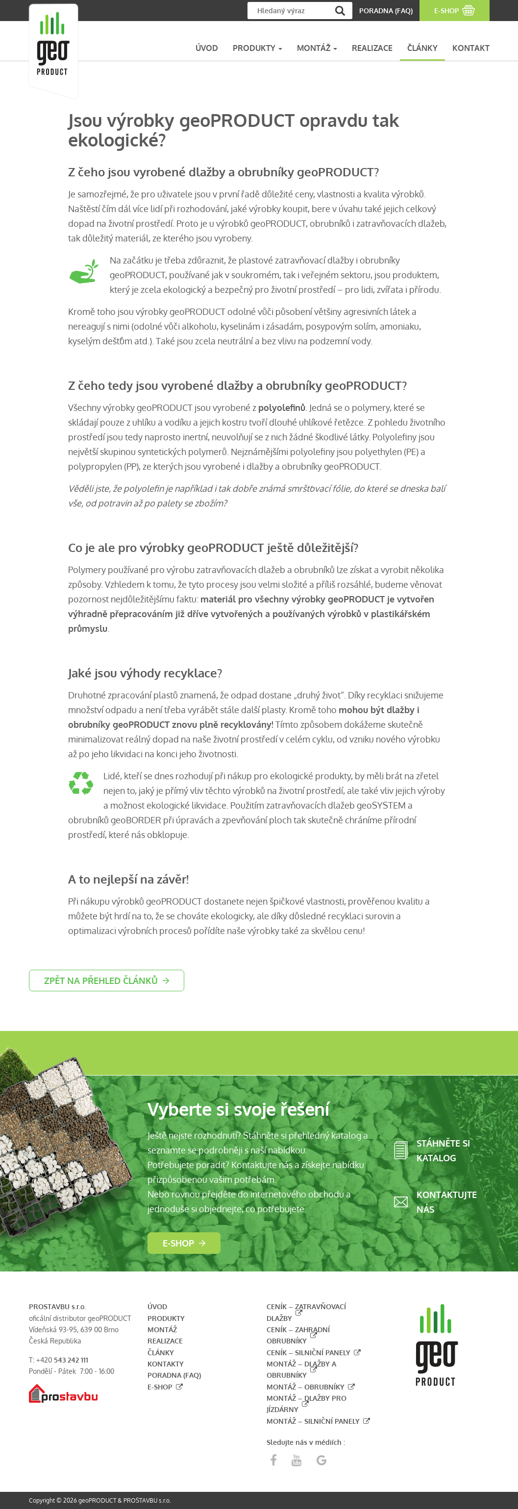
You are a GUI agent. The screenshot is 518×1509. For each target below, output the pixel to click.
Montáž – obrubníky (306, 1387)
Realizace (165, 1341)
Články (161, 1352)
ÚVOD (207, 48)
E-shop (178, 1243)
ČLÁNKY (422, 48)
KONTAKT (471, 48)
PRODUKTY (257, 48)
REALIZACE (372, 48)
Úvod (157, 1306)
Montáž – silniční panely (313, 1421)
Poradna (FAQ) (174, 1375)
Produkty (166, 1318)
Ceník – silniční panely (308, 1352)
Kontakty (166, 1364)
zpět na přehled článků (101, 980)
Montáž (162, 1329)
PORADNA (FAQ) (386, 10)
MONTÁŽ (317, 48)
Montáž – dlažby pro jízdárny (306, 1403)
